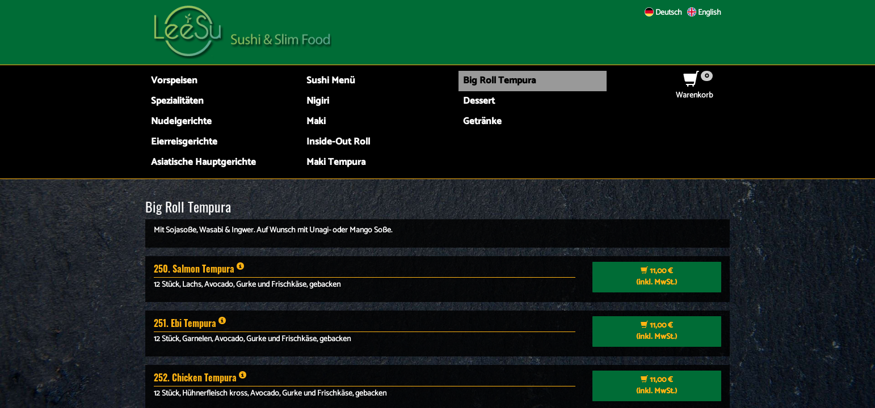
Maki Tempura (335, 162)
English (704, 12)
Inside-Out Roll (338, 142)
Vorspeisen (174, 80)
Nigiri (317, 101)
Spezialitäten (177, 101)
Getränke (482, 121)
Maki (316, 121)
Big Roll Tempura (499, 80)
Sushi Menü (330, 80)
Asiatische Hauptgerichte (203, 162)
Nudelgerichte (181, 121)
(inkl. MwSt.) (656, 277)
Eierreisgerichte (184, 142)
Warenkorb (694, 90)
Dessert (479, 101)
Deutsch (663, 12)
